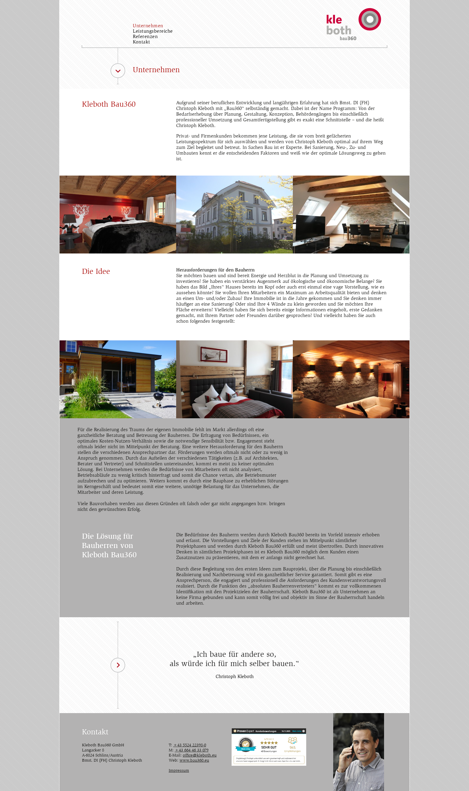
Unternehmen (148, 26)
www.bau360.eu (194, 761)
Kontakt (141, 42)
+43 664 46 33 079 (191, 750)
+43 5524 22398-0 (189, 745)
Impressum (179, 771)
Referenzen (145, 36)
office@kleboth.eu (200, 756)
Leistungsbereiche (153, 31)
